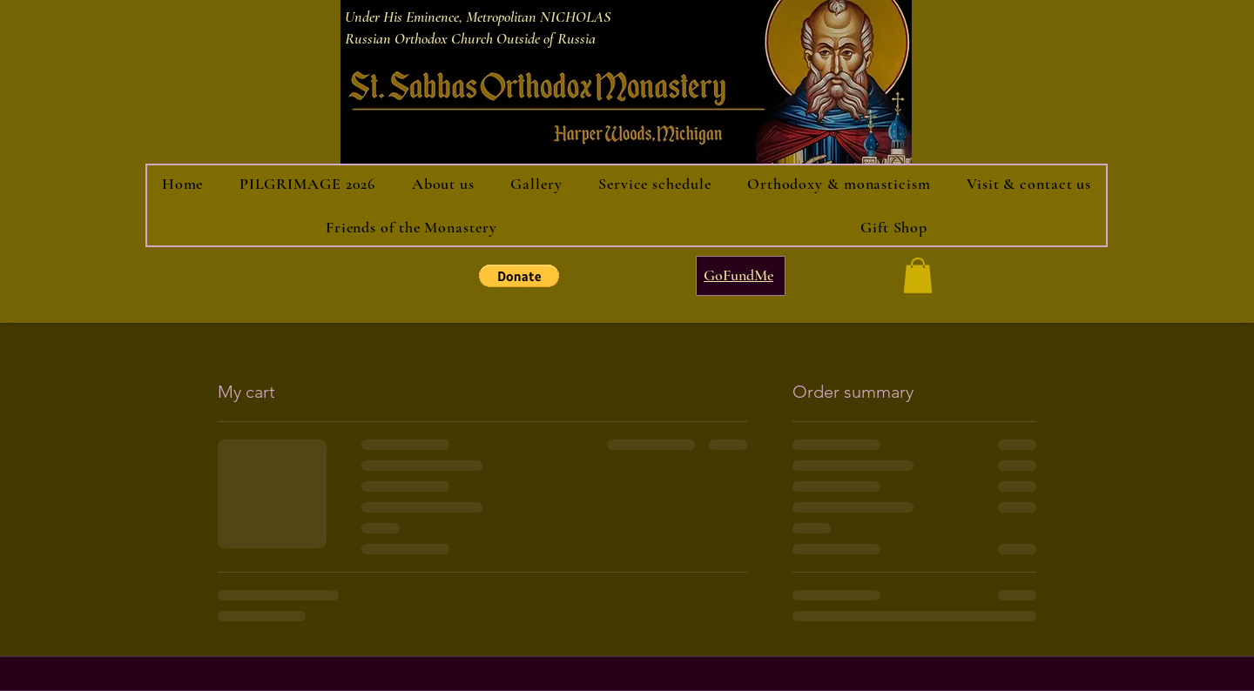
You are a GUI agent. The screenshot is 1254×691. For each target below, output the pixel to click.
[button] (519, 276)
